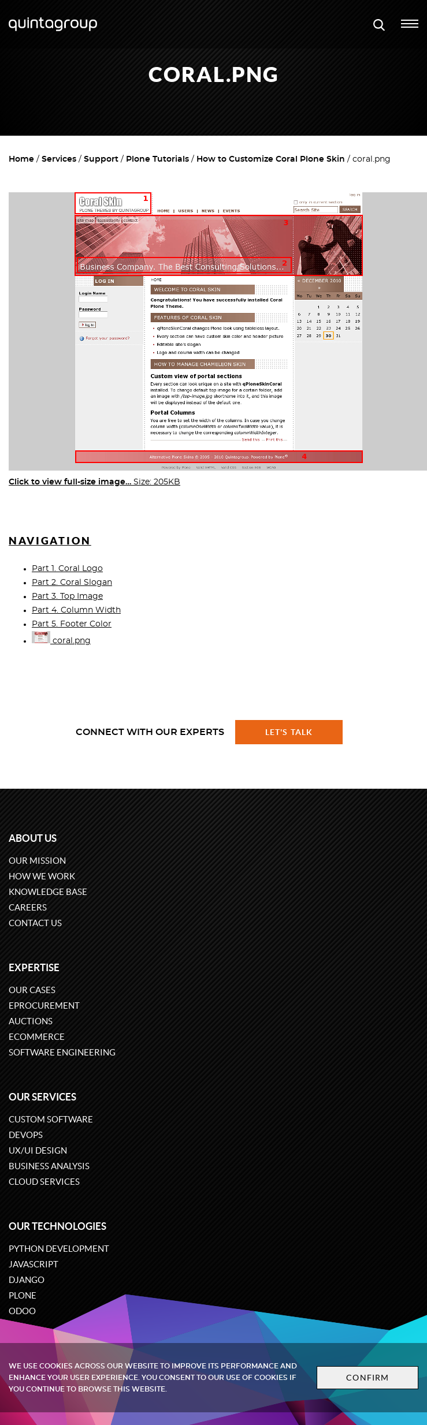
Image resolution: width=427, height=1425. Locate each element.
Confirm (367, 1377)
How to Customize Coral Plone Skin (270, 159)
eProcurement (44, 1005)
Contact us (35, 923)
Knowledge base (48, 892)
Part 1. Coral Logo (67, 569)
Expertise (34, 967)
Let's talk (289, 732)
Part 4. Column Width (76, 610)
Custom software (51, 1119)
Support (101, 159)
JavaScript (33, 1264)
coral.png (61, 641)
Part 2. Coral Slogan (72, 583)
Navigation (50, 541)
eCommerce (37, 1037)
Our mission (37, 861)
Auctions (31, 1021)
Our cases (32, 990)
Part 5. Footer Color (72, 624)
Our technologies (57, 1226)
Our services (42, 1097)
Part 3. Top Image (67, 596)
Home (21, 159)
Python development (59, 1249)
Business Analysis (49, 1166)
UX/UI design (38, 1150)
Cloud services (44, 1182)
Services (59, 159)
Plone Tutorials (157, 159)
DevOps (26, 1135)
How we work (42, 876)
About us (33, 838)
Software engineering (62, 1052)
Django (26, 1280)
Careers (28, 907)
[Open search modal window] (379, 24)
